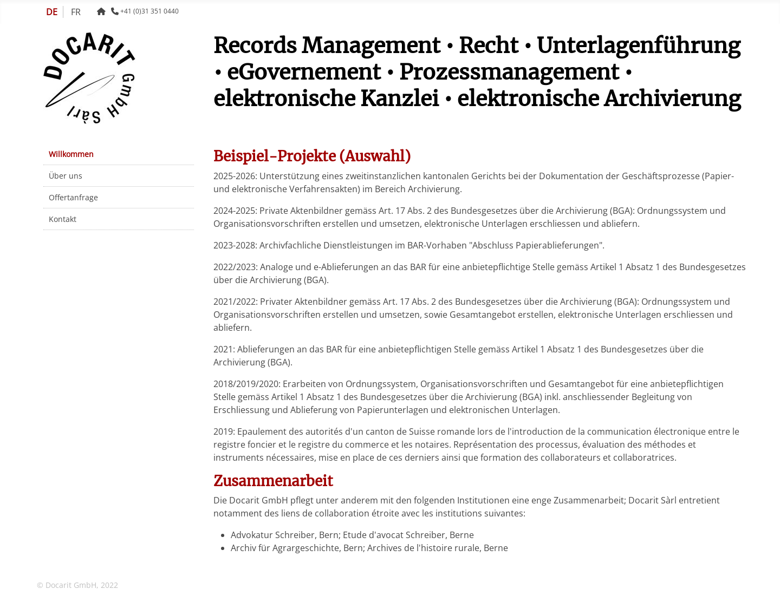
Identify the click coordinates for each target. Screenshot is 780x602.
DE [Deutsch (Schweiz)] (51, 12)
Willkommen (71, 154)
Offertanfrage (73, 197)
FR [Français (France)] (76, 12)
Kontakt (62, 219)
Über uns (65, 176)
